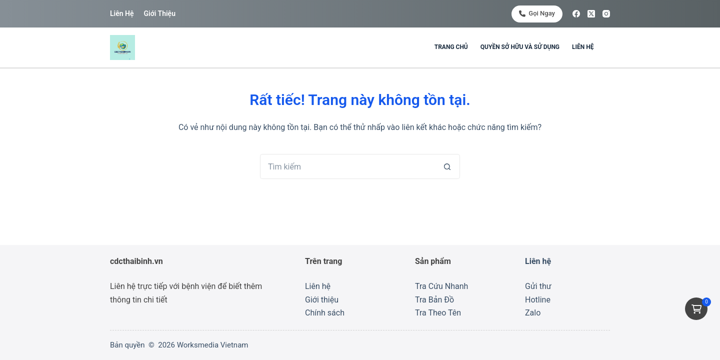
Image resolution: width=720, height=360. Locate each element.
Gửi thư (538, 286)
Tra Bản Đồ (434, 299)
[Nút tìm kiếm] (447, 166)
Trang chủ (451, 47)
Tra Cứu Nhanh (441, 286)
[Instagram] (606, 14)
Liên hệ (122, 14)
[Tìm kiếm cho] (347, 166)
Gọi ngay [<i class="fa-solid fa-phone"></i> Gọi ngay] (537, 13)
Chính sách (324, 313)
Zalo (532, 313)
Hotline (537, 299)
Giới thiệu (159, 14)
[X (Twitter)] (591, 14)
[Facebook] (576, 14)
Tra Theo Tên (438, 313)
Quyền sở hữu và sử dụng (520, 47)
